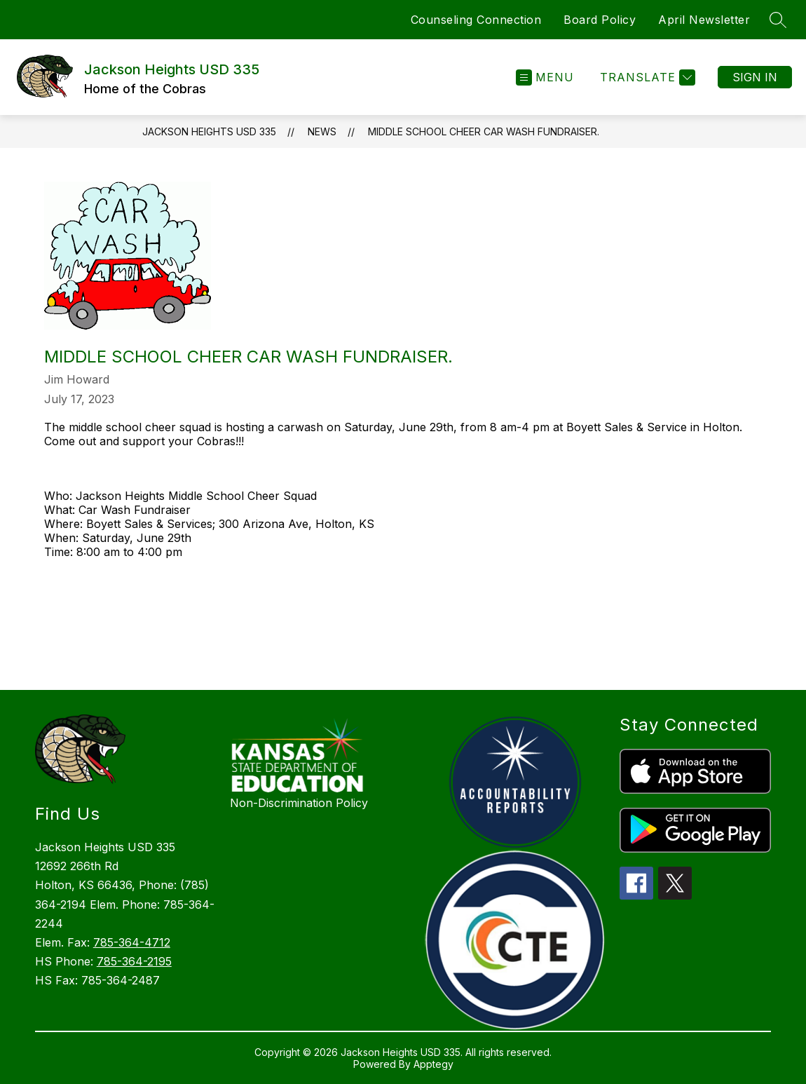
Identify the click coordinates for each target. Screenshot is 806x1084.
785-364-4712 (131, 942)
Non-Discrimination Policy (299, 803)
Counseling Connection (476, 20)
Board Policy (599, 20)
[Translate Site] (645, 77)
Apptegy (433, 1064)
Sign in (754, 77)
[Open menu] (545, 77)
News (322, 131)
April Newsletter (704, 20)
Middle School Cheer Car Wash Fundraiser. (483, 131)
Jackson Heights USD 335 (209, 131)
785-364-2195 (134, 961)
